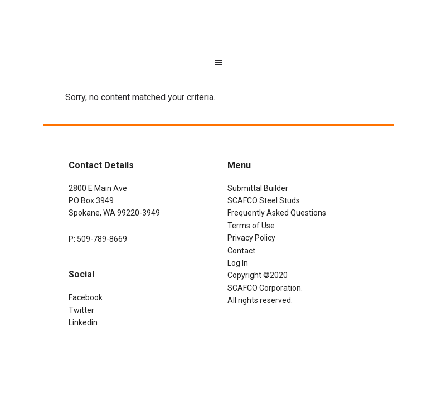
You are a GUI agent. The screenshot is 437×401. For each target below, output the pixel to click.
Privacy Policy (251, 237)
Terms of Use (251, 225)
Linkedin (83, 322)
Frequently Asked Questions (276, 212)
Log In (237, 262)
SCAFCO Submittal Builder (218, 30)
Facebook (86, 297)
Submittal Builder (257, 188)
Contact (241, 250)
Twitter (81, 310)
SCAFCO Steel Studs (263, 200)
